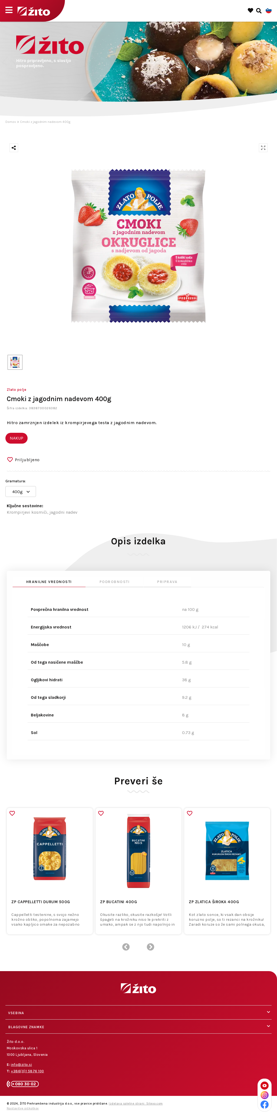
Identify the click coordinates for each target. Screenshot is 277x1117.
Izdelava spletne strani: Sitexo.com (136, 1103)
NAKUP (16, 438)
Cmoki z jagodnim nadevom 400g (45, 122)
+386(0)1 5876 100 (27, 1071)
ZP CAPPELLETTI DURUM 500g (40, 901)
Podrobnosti (115, 581)
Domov (10, 122)
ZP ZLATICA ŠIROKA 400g (214, 901)
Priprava (167, 581)
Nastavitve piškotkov (23, 1108)
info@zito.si (21, 1065)
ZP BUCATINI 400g (118, 901)
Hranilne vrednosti (49, 581)
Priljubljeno (27, 459)
